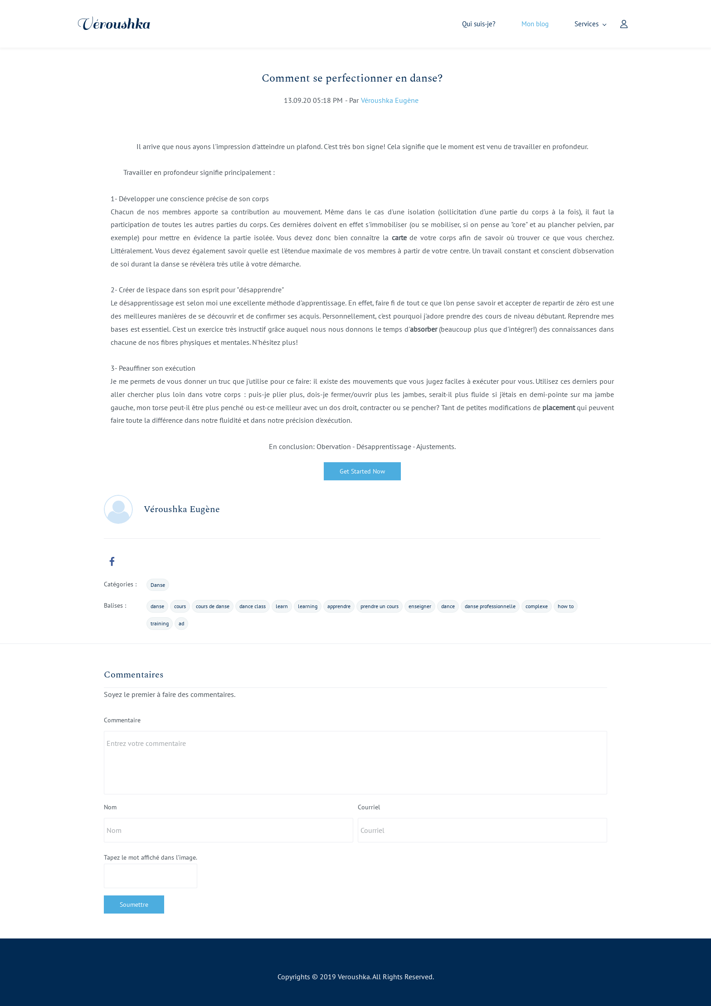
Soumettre (134, 905)
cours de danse (212, 606)
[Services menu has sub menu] (562, 24)
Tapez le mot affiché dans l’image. (150, 858)
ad (181, 623)
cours (180, 606)
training (160, 623)
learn (282, 606)
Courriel (369, 807)
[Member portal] (596, 24)
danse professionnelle (490, 606)
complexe (537, 606)
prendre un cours (379, 606)
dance (448, 606)
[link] (112, 562)
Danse (158, 585)
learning (307, 606)
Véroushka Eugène (390, 100)
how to (566, 606)
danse (157, 606)
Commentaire (122, 720)
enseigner (420, 606)
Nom (110, 807)
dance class (252, 606)
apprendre (339, 606)
